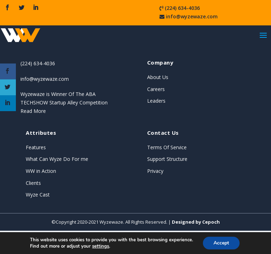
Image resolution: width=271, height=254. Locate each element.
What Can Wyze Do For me (57, 159)
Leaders (156, 100)
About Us (157, 77)
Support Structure (167, 159)
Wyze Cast (38, 194)
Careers (156, 89)
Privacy (155, 171)
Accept (221, 243)
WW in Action (41, 171)
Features (36, 147)
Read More (33, 111)
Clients (33, 183)
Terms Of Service (167, 147)
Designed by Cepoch (196, 222)
